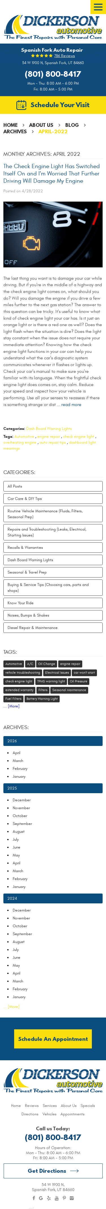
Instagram (72, 1198)
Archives (15, 131)
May (16, 855)
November (21, 808)
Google (41, 1198)
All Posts (15, 486)
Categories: (19, 472)
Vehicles (49, 1114)
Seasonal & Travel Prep (27, 572)
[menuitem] (16, 1106)
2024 (12, 898)
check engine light (78, 436)
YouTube (57, 1198)
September (22, 823)
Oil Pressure (78, 681)
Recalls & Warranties (25, 547)
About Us (41, 124)
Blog (72, 124)
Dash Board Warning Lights (49, 428)
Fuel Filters (13, 699)
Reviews (32, 1105)
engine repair (48, 436)
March (18, 760)
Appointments (72, 1114)
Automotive (24, 436)
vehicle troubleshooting (22, 673)
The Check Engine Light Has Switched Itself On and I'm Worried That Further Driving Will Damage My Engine (51, 174)
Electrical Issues (57, 673)
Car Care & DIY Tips (25, 498)
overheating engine (19, 442)
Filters (42, 690)
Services (50, 1105)
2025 (12, 788)
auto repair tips (53, 442)
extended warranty (19, 690)
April (16, 752)
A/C (30, 664)
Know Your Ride (21, 603)
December (22, 800)
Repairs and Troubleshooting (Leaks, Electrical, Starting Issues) (47, 532)
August (19, 831)
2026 (12, 741)
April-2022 (53, 131)
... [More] (11, 706)
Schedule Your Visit (60, 104)
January (19, 776)
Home (10, 124)
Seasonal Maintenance (69, 690)
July (16, 839)
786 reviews (64, 56)
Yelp (49, 1198)
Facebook (34, 1198)
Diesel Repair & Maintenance (33, 627)
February (20, 768)
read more (71, 404)
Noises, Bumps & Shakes (28, 615)
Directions (29, 1114)
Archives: (16, 727)
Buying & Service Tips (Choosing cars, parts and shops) (48, 587)
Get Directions (47, 1170)
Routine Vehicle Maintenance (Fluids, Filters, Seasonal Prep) (45, 514)
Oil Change (46, 664)
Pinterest (64, 1198)
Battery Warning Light (42, 699)
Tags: (10, 652)
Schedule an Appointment (53, 1039)
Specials (88, 1105)
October (20, 815)
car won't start (84, 673)
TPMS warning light (51, 681)
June (16, 847)
